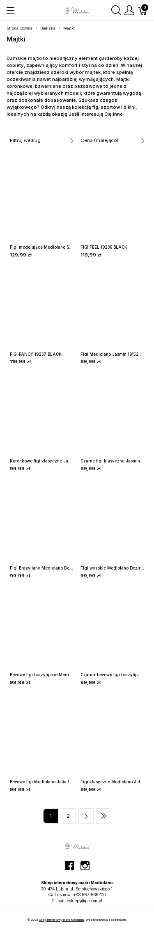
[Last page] (103, 816)
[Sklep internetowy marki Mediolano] (77, 9)
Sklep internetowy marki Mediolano (61, 920)
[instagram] (85, 869)
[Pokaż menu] (10, 10)
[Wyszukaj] (116, 10)
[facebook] (69, 869)
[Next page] (86, 816)
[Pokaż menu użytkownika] (129, 10)
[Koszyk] (143, 10)
